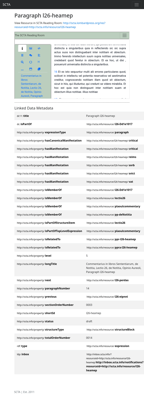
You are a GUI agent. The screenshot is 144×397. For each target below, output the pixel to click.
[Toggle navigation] (136, 4)
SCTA (6, 4)
